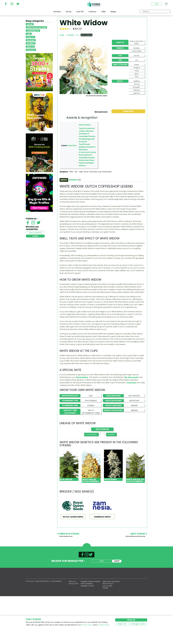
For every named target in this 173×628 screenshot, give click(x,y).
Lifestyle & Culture (36, 27)
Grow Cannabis (87, 615)
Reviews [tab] (75, 211)
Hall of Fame (84, 156)
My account (73, 615)
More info (128, 143)
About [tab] (63, 211)
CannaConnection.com (93, 4)
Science (31, 43)
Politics (31, 50)
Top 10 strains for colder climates (87, 161)
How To (30, 37)
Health (30, 47)
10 (70, 29)
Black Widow (82, 409)
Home (62, 35)
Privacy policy (107, 615)
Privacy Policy (87, 625)
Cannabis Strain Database (90, 613)
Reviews (31, 40)
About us (72, 613)
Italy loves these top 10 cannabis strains (86, 195)
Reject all (122, 624)
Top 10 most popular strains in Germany (87, 179)
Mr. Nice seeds (131, 409)
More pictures (101, 143)
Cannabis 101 (33, 31)
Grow (30, 24)
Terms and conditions (111, 613)
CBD (29, 34)
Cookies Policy (103, 625)
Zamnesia (131, 414)
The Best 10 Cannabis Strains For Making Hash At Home (87, 169)
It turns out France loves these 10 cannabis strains (87, 187)
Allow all (131, 620)
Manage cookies (138, 624)
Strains (70, 35)
